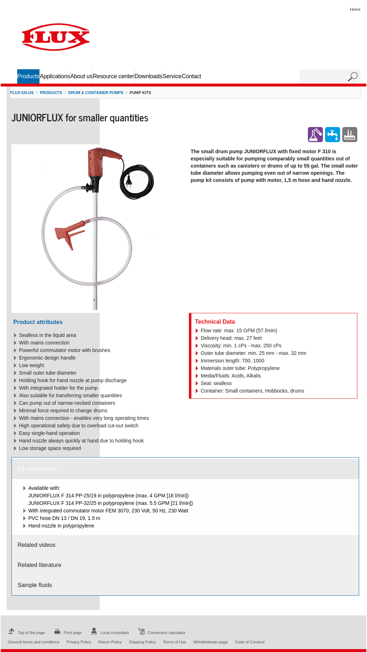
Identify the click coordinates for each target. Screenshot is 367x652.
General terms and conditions (33, 642)
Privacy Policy (79, 642)
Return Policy (109, 642)
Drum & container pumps (96, 92)
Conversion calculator (161, 632)
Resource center (113, 76)
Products (28, 76)
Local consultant (109, 632)
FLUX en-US (22, 92)
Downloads (148, 76)
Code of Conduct (250, 642)
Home (355, 9)
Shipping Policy (142, 642)
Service (172, 76)
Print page (67, 632)
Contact (191, 76)
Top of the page (25, 632)
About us (81, 76)
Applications (55, 76)
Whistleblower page (211, 642)
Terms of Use (174, 642)
